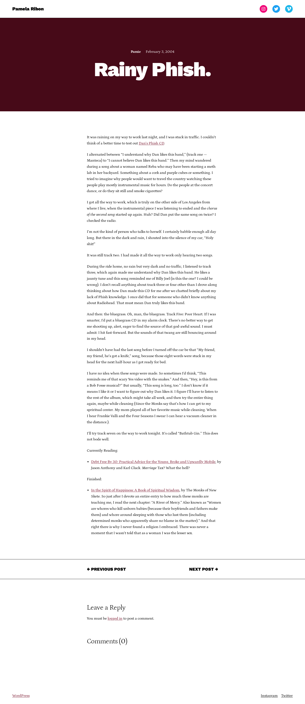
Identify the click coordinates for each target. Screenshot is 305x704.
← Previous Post (106, 569)
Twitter (287, 696)
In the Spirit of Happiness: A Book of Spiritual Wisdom (135, 490)
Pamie (136, 52)
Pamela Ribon (28, 8)
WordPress (21, 696)
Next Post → (203, 569)
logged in (115, 618)
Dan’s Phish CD (151, 143)
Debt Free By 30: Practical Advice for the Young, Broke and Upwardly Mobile (153, 462)
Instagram (269, 696)
